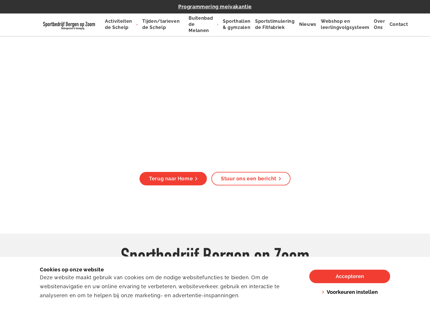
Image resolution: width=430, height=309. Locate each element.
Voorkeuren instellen (350, 292)
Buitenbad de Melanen (201, 24)
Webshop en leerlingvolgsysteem (345, 24)
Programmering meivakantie (215, 7)
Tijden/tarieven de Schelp (161, 24)
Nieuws (307, 24)
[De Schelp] (69, 24)
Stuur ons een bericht (251, 178)
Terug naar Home (173, 178)
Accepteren (350, 276)
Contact (399, 24)
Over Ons (379, 24)
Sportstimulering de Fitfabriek (275, 24)
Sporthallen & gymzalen (236, 24)
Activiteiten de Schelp (118, 24)
